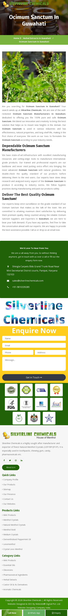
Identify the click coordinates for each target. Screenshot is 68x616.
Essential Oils (8, 565)
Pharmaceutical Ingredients (15, 574)
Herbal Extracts (9, 579)
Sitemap (6, 489)
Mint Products (9, 515)
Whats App (34, 613)
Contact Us (7, 499)
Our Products (8, 484)
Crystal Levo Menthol (12, 549)
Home (17, 38)
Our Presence (8, 494)
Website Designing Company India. (34, 607)
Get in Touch (34, 377)
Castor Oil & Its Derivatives (15, 584)
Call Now (12, 613)
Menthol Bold (8, 529)
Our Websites (8, 504)
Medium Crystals (10, 534)
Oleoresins (7, 570)
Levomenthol (8, 544)
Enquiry (56, 613)
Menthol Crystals (10, 520)
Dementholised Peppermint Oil (16, 539)
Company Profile (10, 479)
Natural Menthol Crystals (14, 525)
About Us (10, 467)
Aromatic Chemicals (11, 589)
